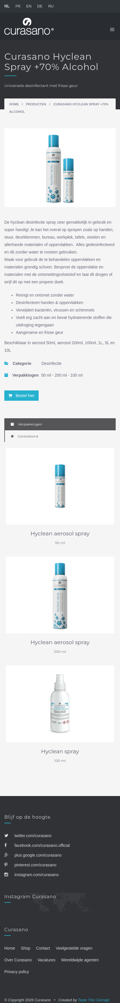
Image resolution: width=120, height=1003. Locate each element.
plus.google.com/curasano (32, 855)
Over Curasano (18, 960)
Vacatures (46, 960)
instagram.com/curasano (31, 874)
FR (18, 6)
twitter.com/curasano (27, 835)
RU (51, 6)
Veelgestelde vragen (74, 948)
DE (39, 6)
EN (28, 6)
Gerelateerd (24, 436)
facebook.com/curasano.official (37, 845)
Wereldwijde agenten (80, 960)
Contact (43, 948)
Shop (25, 948)
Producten (36, 104)
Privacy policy (16, 971)
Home (14, 104)
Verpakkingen (26, 424)
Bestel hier (21, 395)
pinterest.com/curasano (30, 865)
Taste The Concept (93, 1000)
